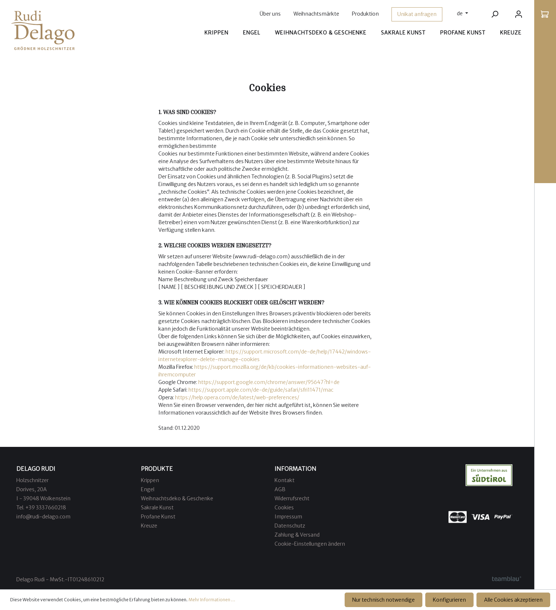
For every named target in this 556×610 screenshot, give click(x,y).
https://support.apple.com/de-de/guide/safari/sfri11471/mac (260, 390)
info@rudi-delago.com (43, 516)
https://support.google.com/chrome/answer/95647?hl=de (269, 382)
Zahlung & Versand (297, 535)
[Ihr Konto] (518, 14)
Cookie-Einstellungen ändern (310, 544)
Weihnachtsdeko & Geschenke (177, 498)
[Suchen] (494, 14)
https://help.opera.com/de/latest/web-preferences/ (237, 397)
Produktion (365, 14)
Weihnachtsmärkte (316, 14)
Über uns (270, 14)
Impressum (288, 516)
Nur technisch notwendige (383, 600)
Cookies (284, 507)
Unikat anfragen (417, 14)
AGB (280, 489)
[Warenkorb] (544, 14)
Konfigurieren (449, 600)
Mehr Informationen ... (211, 599)
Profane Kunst (158, 516)
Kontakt (285, 480)
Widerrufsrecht (292, 498)
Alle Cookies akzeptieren (513, 600)
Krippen (150, 480)
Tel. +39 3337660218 (41, 507)
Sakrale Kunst (157, 507)
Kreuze (149, 525)
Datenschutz (290, 525)
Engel (147, 489)
